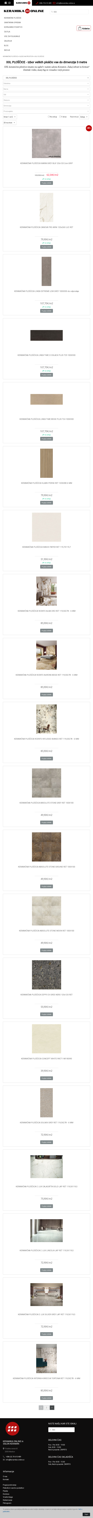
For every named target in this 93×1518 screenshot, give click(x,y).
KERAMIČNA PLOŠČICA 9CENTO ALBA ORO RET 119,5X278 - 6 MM (46, 611)
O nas (5, 1476)
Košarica (85, 28)
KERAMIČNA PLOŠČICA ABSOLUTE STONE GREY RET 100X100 (46, 803)
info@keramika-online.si (65, 3)
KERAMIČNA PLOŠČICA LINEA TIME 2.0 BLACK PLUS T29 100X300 (46, 355)
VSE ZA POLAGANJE (12, 36)
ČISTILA (7, 32)
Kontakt (6, 1479)
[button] (46, 78)
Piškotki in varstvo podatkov (13, 1488)
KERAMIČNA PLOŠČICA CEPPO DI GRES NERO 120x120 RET (46, 995)
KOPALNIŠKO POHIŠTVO (13, 27)
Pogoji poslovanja (9, 1485)
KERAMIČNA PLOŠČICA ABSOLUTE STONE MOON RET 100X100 (46, 931)
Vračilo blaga (8, 1497)
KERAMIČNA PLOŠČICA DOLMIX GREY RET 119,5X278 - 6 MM (46, 1122)
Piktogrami (7, 1503)
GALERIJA (8, 41)
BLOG (6, 46)
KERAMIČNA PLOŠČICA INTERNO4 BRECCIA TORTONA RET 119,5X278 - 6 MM (46, 1378)
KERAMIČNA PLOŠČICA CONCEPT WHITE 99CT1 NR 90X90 (46, 1059)
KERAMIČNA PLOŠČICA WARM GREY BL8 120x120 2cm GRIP (46, 163)
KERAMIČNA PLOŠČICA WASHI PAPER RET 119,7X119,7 (46, 547)
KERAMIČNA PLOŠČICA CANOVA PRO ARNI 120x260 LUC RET (46, 227)
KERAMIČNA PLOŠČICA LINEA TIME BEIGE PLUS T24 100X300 (46, 419)
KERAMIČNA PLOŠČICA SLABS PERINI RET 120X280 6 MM (46, 483)
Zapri (86, 1514)
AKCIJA (7, 50)
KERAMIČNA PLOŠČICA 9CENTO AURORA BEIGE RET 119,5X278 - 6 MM (46, 675)
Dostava (6, 1494)
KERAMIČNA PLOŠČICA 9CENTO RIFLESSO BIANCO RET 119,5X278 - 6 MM (46, 739)
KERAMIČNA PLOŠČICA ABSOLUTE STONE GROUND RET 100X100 (46, 867)
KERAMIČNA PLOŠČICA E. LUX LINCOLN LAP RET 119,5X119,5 (47, 1250)
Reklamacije (7, 1500)
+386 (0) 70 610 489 (13, 1457)
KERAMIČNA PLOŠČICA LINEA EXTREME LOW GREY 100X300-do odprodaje (46, 291)
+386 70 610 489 (45, 3)
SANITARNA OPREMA (12, 22)
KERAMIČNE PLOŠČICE (12, 18)
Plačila (5, 1491)
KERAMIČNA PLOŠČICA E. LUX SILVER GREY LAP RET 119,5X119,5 (46, 1314)
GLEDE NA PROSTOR (26, 56)
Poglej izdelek (46, 183)
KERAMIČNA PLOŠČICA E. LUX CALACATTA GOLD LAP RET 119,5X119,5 (46, 1186)
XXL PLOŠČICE (39, 56)
